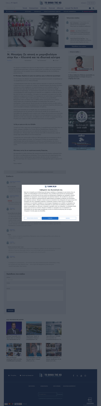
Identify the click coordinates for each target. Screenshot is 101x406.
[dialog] (50, 203)
